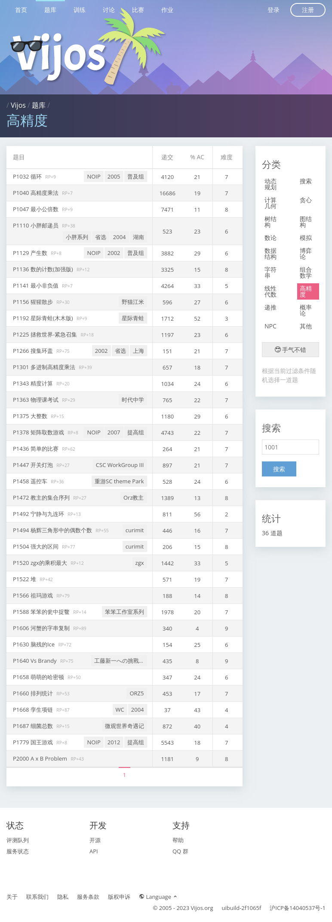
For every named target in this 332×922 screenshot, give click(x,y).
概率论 (306, 310)
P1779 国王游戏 (33, 742)
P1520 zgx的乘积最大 (40, 563)
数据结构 (270, 253)
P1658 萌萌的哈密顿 (39, 677)
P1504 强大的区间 (36, 546)
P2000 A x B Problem (40, 758)
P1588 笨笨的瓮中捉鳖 (42, 612)
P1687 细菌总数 (33, 726)
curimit (135, 530)
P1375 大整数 (31, 416)
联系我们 (37, 897)
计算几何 (270, 203)
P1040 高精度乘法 (36, 193)
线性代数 (270, 291)
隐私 (62, 897)
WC (120, 709)
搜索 (306, 181)
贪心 (306, 200)
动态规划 (270, 184)
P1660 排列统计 (33, 693)
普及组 (135, 176)
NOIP (93, 176)
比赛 (138, 10)
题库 (50, 10)
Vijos (18, 105)
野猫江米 (133, 302)
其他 (306, 326)
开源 (95, 840)
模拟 (306, 238)
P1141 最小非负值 (36, 285)
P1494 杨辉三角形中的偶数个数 (53, 530)
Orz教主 (133, 497)
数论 (270, 238)
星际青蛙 (133, 318)
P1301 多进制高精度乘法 (45, 367)
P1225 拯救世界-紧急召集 (46, 334)
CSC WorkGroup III (120, 465)
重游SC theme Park (119, 481)
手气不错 (291, 350)
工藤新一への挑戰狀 (119, 660)
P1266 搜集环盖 (33, 351)
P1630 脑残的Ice (34, 644)
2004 (119, 237)
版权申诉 (119, 897)
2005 (114, 176)
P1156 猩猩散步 (33, 302)
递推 (270, 307)
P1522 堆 (25, 579)
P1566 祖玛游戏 (33, 595)
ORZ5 (136, 693)
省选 (100, 237)
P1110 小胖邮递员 (36, 225)
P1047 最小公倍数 (36, 209)
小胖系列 (77, 237)
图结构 (306, 222)
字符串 (270, 272)
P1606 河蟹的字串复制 (42, 628)
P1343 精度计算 (33, 383)
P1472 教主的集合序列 (42, 497)
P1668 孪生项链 (33, 709)
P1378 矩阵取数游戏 (39, 432)
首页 (21, 10)
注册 (308, 10)
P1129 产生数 (31, 253)
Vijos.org (202, 908)
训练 (80, 10)
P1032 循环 (28, 176)
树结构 (270, 222)
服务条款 (88, 897)
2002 (114, 253)
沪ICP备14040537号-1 (298, 908)
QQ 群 (180, 851)
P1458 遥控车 (31, 481)
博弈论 (306, 253)
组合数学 (306, 272)
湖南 (138, 237)
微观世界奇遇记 (124, 726)
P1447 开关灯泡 (33, 465)
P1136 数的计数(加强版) (43, 269)
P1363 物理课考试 (36, 399)
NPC (270, 326)
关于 (12, 897)
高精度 (306, 291)
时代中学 (133, 399)
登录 (273, 10)
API (93, 851)
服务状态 (17, 851)
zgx (139, 563)
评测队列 (17, 840)
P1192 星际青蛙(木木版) (43, 318)
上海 (138, 351)
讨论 (109, 10)
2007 (114, 432)
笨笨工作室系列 (124, 612)
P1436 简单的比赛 (36, 448)
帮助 (178, 840)
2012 (114, 742)
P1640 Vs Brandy (35, 660)
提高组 (135, 432)
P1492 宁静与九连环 (39, 514)
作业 (167, 10)
